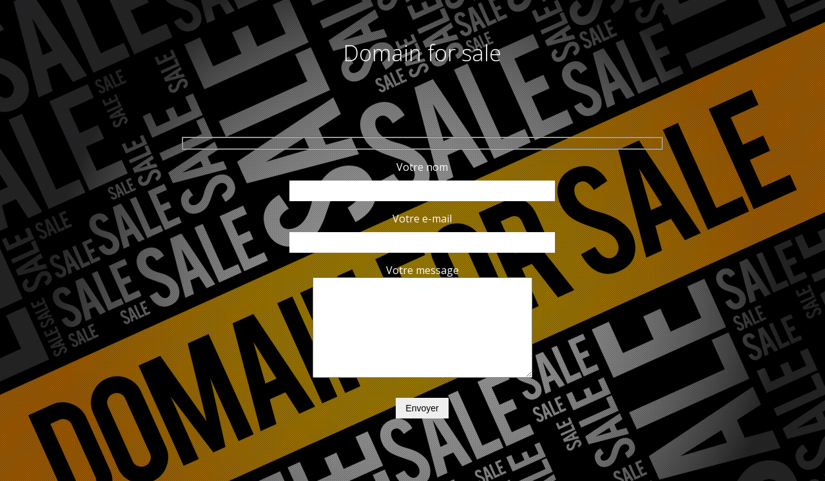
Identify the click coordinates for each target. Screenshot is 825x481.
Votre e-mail (422, 230)
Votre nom (422, 178)
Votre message (422, 331)
